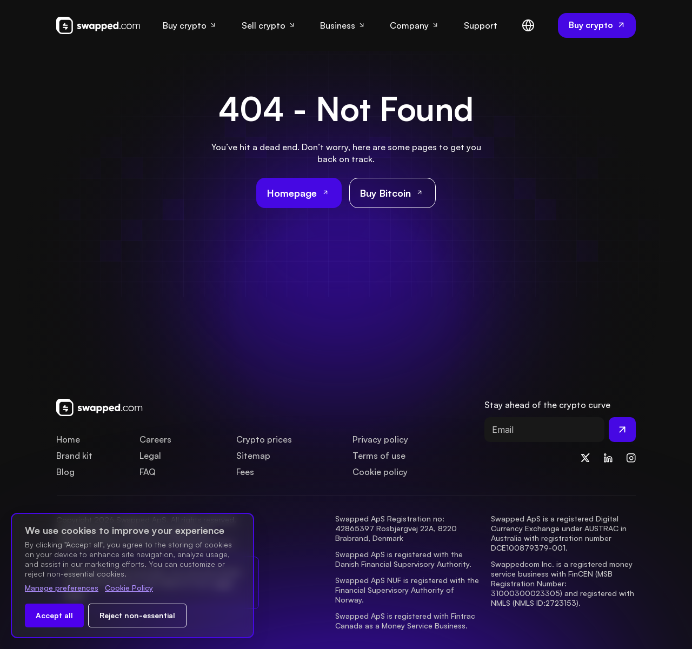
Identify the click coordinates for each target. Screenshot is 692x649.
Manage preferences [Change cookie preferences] (61, 587)
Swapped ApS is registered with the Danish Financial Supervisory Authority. (403, 559)
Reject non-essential (137, 615)
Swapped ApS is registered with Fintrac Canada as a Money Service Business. (406, 620)
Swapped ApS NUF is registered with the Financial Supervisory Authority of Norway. (408, 590)
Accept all (54, 615)
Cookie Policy (129, 587)
